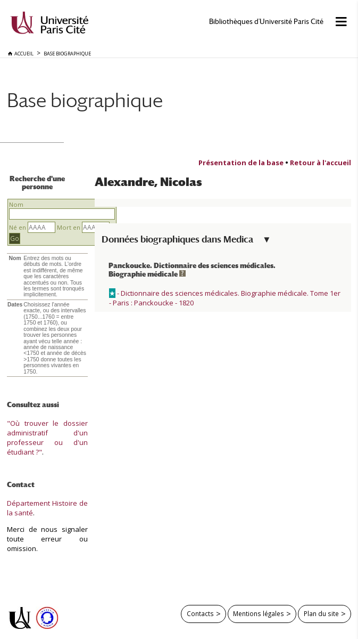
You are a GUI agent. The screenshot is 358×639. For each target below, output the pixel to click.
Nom (16, 204)
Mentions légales (258, 613)
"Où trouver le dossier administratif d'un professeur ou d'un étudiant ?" (47, 437)
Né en (17, 227)
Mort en (68, 227)
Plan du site (321, 613)
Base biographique (85, 99)
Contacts (200, 613)
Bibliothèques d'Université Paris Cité (266, 22)
